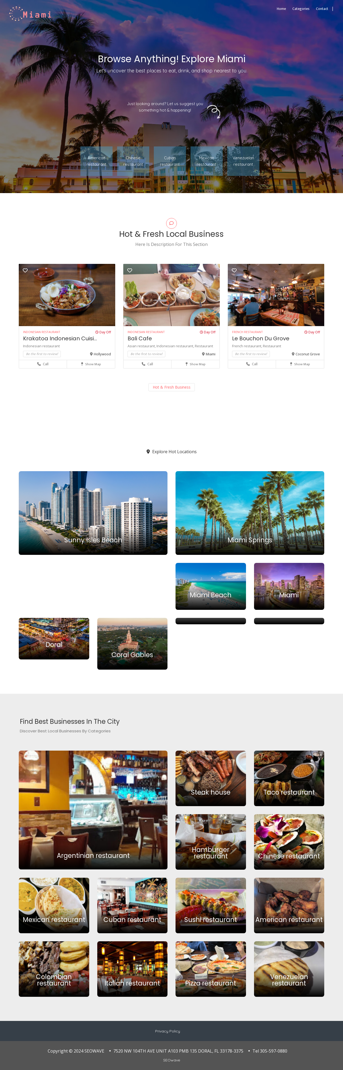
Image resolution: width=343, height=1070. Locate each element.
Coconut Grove (308, 354)
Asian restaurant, (142, 346)
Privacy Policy (167, 1031)
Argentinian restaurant (93, 855)
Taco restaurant (289, 792)
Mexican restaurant (54, 919)
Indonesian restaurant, (175, 346)
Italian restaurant (132, 983)
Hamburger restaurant (210, 853)
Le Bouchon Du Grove (260, 338)
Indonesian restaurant (41, 346)
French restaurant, (247, 346)
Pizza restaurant (210, 983)
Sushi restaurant (210, 919)
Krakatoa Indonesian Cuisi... (60, 338)
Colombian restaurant (54, 980)
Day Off (103, 332)
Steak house (210, 792)
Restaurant (204, 346)
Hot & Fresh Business (172, 387)
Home (281, 9)
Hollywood (102, 354)
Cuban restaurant (132, 919)
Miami (210, 354)
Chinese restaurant (289, 856)
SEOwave (171, 1060)
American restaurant (289, 919)
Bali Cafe (140, 338)
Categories (301, 9)
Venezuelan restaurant (289, 980)
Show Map (91, 364)
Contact (322, 9)
